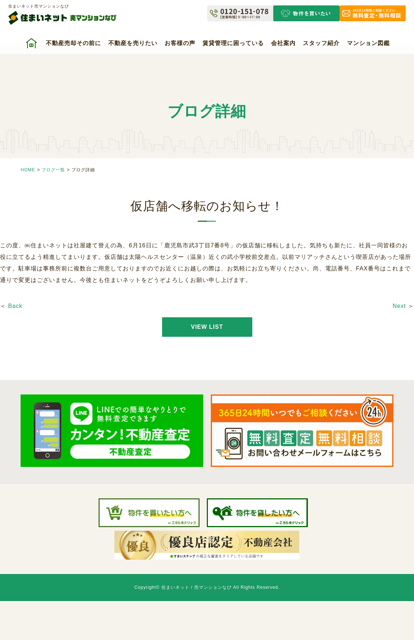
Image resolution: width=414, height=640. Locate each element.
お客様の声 (180, 43)
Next (399, 306)
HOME (28, 169)
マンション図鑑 (368, 43)
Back (15, 306)
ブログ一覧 (53, 169)
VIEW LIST (207, 327)
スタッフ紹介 (321, 43)
